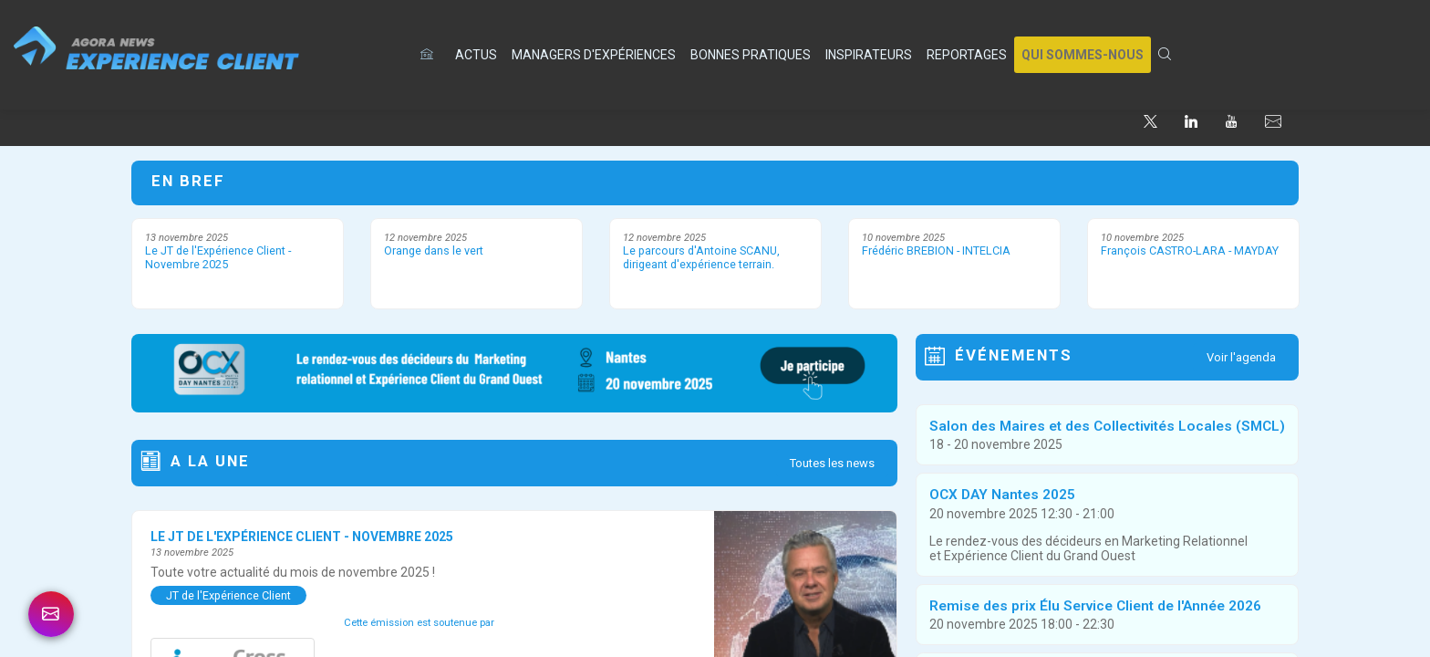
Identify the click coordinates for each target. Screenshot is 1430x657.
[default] (430, 54)
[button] (1082, 54)
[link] (476, 54)
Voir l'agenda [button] (1241, 357)
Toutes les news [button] (832, 463)
